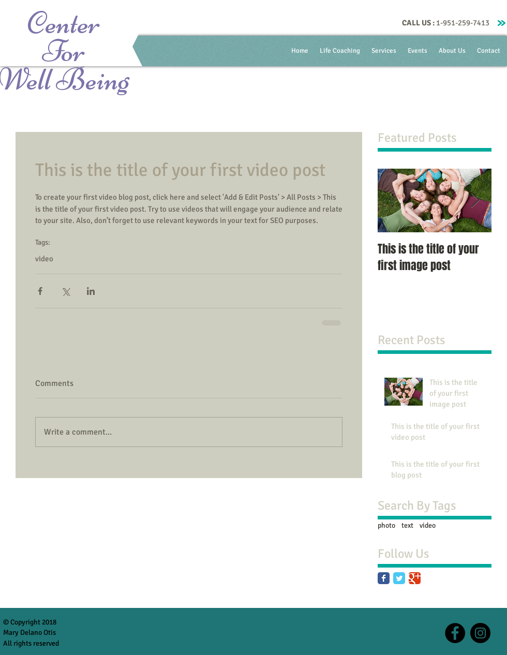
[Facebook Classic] (384, 578)
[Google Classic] (415, 578)
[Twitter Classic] (399, 578)
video (44, 258)
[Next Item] (475, 200)
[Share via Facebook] (40, 291)
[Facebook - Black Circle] (455, 633)
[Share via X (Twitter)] (65, 291)
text (407, 525)
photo (386, 525)
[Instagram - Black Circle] (480, 633)
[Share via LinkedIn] (91, 291)
